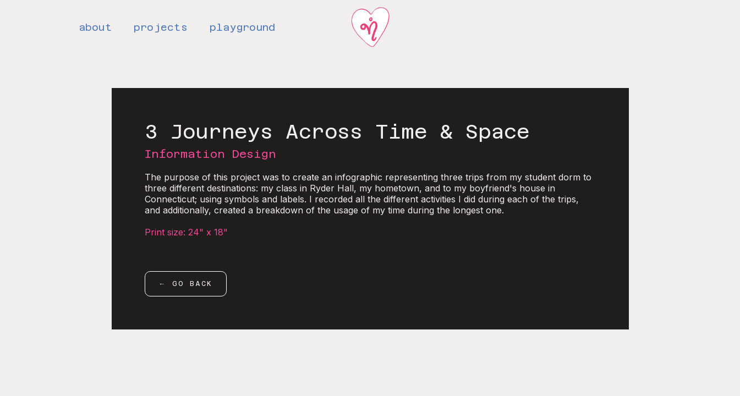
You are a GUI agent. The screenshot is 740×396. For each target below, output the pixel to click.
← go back (185, 284)
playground (243, 27)
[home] (370, 28)
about (95, 27)
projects (161, 27)
